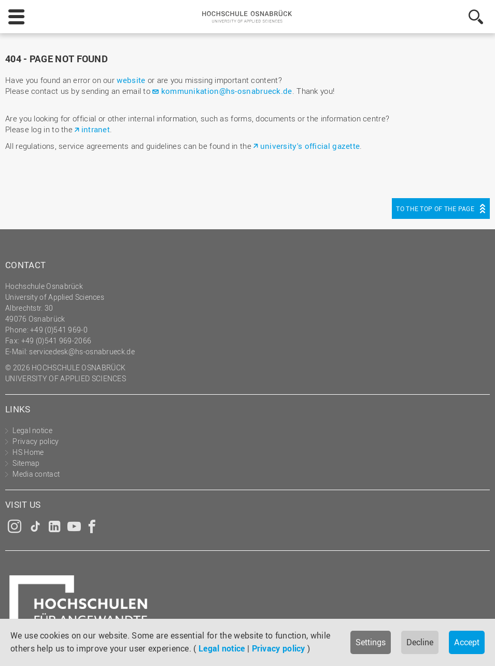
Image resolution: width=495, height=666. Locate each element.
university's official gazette (310, 146)
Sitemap (25, 463)
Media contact (36, 474)
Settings (371, 642)
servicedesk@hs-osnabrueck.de (81, 351)
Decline (419, 642)
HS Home (28, 452)
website (131, 80)
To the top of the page (435, 208)
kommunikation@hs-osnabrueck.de (226, 91)
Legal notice (222, 648)
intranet (95, 129)
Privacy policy (278, 648)
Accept (466, 642)
